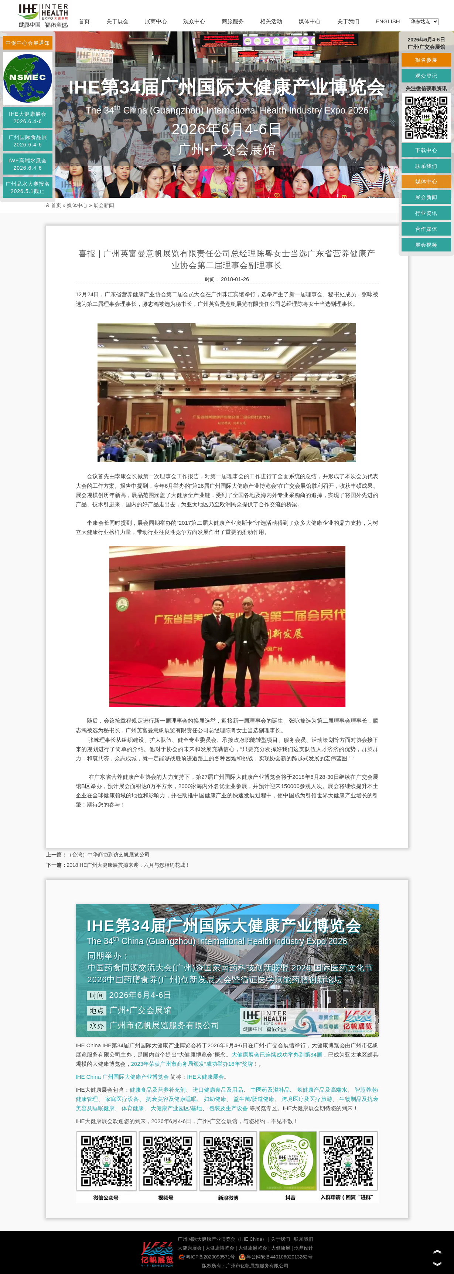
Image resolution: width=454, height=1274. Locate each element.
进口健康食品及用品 (218, 1090)
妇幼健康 (215, 1099)
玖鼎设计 (303, 1248)
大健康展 (280, 1248)
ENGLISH (388, 21)
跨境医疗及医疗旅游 (306, 1099)
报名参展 (426, 60)
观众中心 (194, 21)
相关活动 (271, 21)
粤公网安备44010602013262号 (276, 1257)
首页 (84, 21)
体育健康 (133, 1108)
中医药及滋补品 (270, 1090)
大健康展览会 (252, 1248)
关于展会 (117, 21)
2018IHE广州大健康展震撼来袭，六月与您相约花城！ (128, 865)
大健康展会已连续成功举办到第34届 (277, 1054)
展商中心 (156, 21)
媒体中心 (309, 21)
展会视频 (426, 245)
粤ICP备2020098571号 (206, 1257)
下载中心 (426, 150)
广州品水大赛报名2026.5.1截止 (28, 187)
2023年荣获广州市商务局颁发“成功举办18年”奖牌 (192, 1064)
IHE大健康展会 (205, 1077)
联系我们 (303, 1239)
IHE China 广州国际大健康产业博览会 (122, 1077)
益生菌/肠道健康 (253, 1099)
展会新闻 (103, 205)
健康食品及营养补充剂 (158, 1090)
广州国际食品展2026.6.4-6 (27, 141)
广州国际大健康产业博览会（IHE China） (222, 1239)
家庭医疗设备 (122, 1099)
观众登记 (426, 76)
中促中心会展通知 (28, 43)
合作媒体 (426, 229)
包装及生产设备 (228, 1108)
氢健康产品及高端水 (322, 1090)
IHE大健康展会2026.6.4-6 (27, 117)
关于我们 (348, 21)
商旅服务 (233, 21)
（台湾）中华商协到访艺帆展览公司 (108, 855)
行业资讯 (426, 213)
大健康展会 (190, 1248)
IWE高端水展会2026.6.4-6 (27, 164)
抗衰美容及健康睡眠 (171, 1099)
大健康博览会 (219, 1248)
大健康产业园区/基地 (176, 1108)
